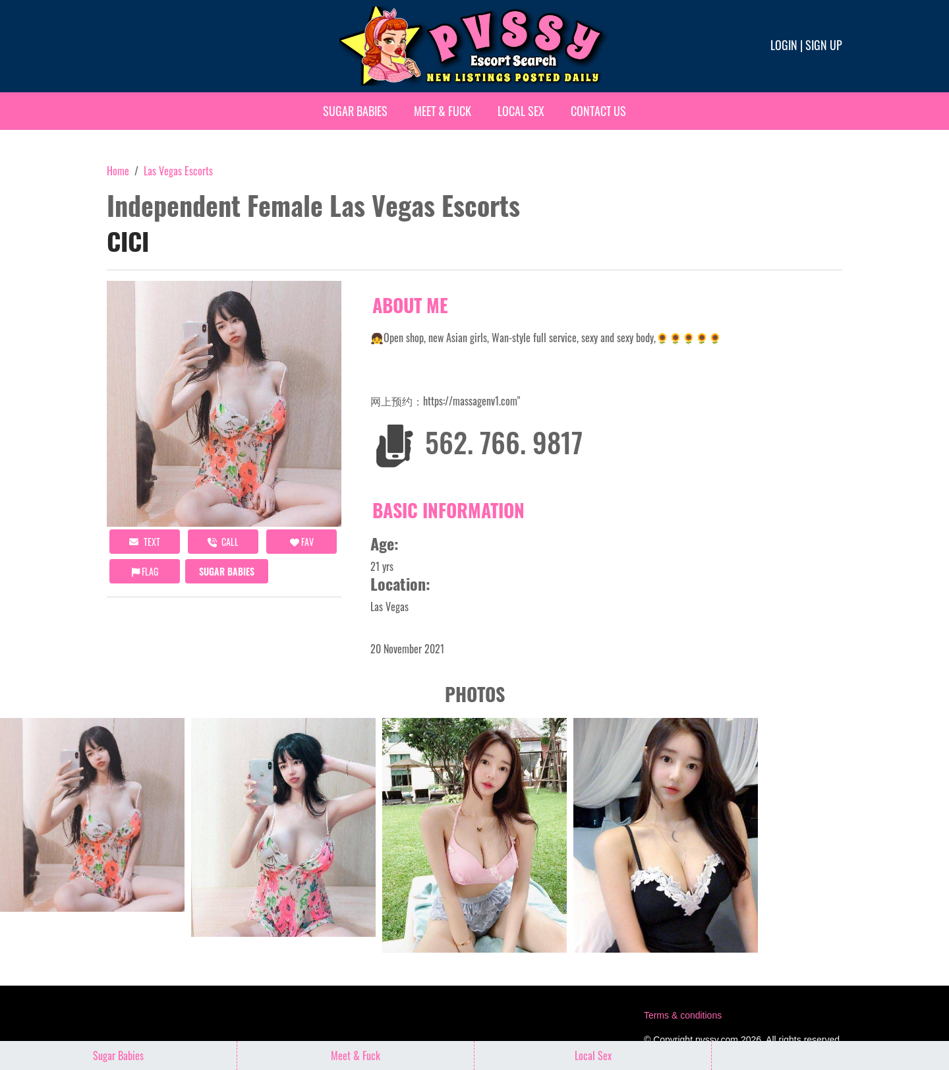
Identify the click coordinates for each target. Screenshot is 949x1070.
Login (783, 44)
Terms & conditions (683, 1015)
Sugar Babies (355, 110)
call (223, 542)
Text (144, 542)
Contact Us (598, 110)
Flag (145, 571)
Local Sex (521, 110)
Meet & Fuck (442, 110)
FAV (302, 542)
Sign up (823, 44)
